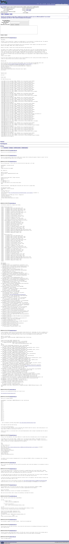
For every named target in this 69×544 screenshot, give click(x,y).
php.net (38, 3)
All (1, 147)
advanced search (53, 3)
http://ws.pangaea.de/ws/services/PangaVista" (18, 294)
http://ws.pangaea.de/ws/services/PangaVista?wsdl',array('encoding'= (20, 63)
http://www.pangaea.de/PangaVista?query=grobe (28, 422)
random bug (65, 3)
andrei (27, 9)
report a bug (48, 3)
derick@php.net (13, 203)
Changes (11, 147)
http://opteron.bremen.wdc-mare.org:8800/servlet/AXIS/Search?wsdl (35, 480)
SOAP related (28, 10)
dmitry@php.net (13, 536)
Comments (6, 147)
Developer (7, 14)
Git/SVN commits (17, 147)
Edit (11, 14)
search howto (58, 3)
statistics (62, 3)
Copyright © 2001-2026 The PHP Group (10, 542)
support (41, 3)
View (2, 14)
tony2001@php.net (13, 150)
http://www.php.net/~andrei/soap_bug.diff (8, 393)
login (68, 3)
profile (30, 9)
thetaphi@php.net (13, 37)
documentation (44, 3)
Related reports (24, 147)
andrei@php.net (13, 389)
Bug (2, 7)
